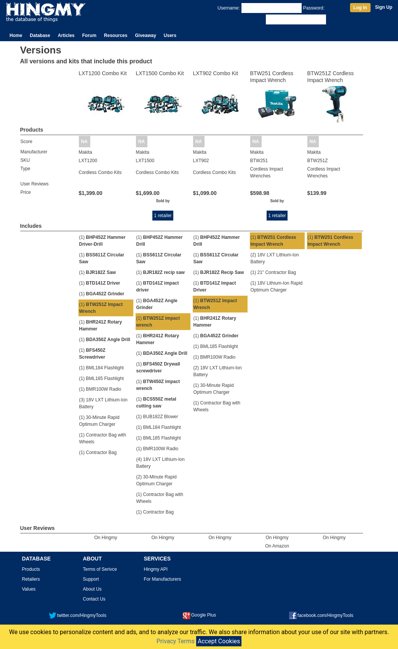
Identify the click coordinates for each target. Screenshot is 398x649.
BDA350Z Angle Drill (108, 339)
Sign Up (383, 7)
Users (170, 35)
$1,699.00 (148, 193)
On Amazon (277, 546)
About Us (92, 589)
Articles (66, 35)
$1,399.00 (90, 193)
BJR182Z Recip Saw (222, 272)
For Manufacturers (162, 579)
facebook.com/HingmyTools (321, 615)
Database (40, 35)
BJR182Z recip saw (164, 272)
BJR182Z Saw (101, 272)
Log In (360, 7)
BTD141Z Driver (103, 283)
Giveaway (145, 35)
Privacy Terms (176, 641)
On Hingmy (105, 537)
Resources (115, 35)
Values (29, 589)
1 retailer (163, 215)
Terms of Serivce (100, 569)
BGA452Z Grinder (105, 293)
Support (91, 579)
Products (31, 569)
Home (16, 35)
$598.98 (260, 193)
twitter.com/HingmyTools (77, 615)
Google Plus (199, 615)
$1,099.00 (205, 193)
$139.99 (317, 193)
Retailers (31, 579)
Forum (89, 35)
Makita (85, 152)
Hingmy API (156, 569)
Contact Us (94, 599)
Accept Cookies (219, 641)
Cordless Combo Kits (100, 172)
